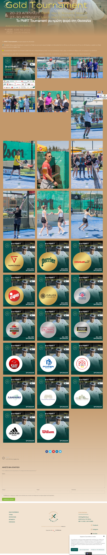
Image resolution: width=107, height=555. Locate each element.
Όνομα (4, 489)
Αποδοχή (74, 550)
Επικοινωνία (12, 522)
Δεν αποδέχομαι (84, 550)
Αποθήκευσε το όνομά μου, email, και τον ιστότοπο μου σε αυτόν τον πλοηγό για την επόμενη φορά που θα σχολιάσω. (29, 495)
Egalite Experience (14, 512)
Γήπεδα (11, 514)
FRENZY (63, 526)
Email (38, 489)
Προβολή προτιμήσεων (97, 550)
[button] (104, 536)
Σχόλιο (3, 473)
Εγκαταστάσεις (12, 517)
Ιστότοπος (74, 489)
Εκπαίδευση (12, 519)
